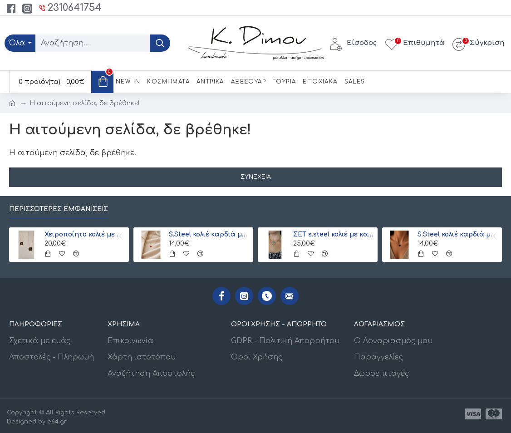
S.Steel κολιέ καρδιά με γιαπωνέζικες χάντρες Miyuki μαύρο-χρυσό (458, 234)
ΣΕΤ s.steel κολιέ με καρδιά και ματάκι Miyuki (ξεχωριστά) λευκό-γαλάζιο (334, 234)
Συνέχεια (256, 177)
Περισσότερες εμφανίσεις (58, 209)
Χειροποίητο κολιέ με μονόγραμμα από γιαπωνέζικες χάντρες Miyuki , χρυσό (85, 234)
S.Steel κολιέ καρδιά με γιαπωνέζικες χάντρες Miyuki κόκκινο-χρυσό (210, 234)
